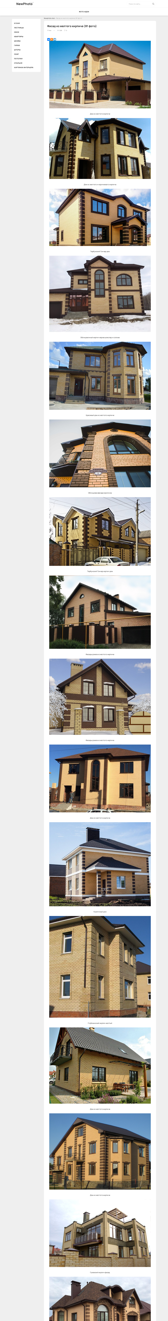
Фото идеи (84, 12)
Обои (16, 32)
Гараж (17, 45)
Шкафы (17, 41)
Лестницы (19, 28)
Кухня (17, 23)
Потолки (18, 59)
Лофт (16, 54)
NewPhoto (24, 4)
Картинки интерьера (23, 67)
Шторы (17, 50)
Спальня (18, 63)
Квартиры (18, 36)
